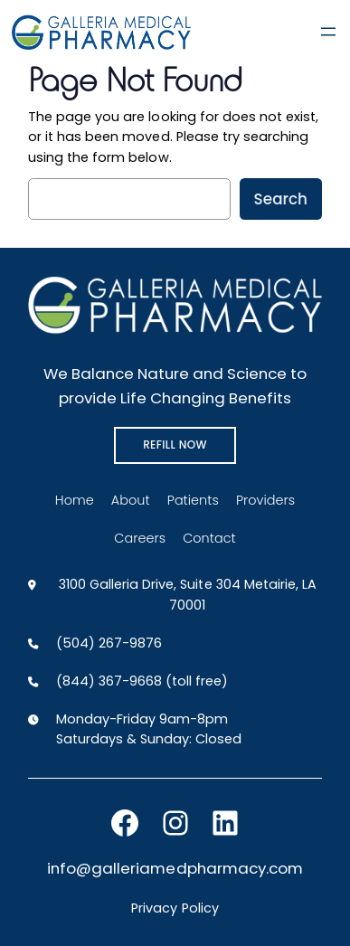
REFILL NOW (175, 444)
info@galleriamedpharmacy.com (175, 868)
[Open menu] (328, 32)
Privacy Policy (174, 908)
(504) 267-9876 (109, 643)
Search (280, 199)
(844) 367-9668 (109, 681)
